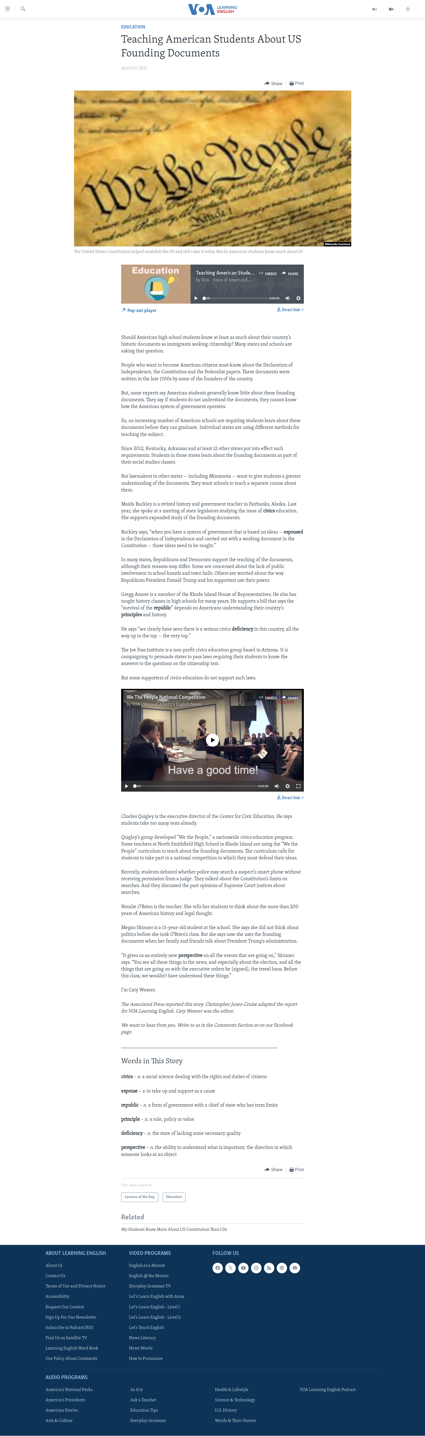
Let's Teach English (146, 1328)
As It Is (136, 1390)
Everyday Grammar (148, 1421)
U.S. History (226, 1410)
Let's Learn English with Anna (156, 1297)
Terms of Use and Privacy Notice (75, 1286)
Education (133, 27)
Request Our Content (65, 1307)
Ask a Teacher (143, 1400)
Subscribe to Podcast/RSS (69, 1328)
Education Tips (144, 1410)
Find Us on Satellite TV (66, 1338)
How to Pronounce (146, 1359)
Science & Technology (235, 1400)
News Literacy (142, 1338)
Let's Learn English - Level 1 (154, 1307)
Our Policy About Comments (71, 1359)
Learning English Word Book (72, 1348)
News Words (141, 1348)
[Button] (273, 83)
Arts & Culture (59, 1421)
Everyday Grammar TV (150, 1286)
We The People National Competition (166, 697)
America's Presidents (65, 1400)
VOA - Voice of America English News (236, 280)
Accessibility (57, 1297)
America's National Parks (69, 1390)
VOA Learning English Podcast (328, 1390)
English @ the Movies (149, 1276)
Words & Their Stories (235, 1421)
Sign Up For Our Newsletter (71, 1317)
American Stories (62, 1410)
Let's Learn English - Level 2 (155, 1317)
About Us (54, 1266)
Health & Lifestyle (231, 1390)
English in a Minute (147, 1266)
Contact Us (55, 1276)
